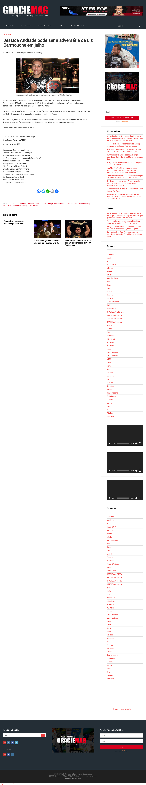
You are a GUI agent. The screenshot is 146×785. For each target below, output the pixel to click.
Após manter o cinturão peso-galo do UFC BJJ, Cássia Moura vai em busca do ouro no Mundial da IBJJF (124, 196)
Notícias (10, 26)
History (109, 329)
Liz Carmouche (60, 203)
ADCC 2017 (111, 265)
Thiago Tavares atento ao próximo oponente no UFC (15, 222)
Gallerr (109, 305)
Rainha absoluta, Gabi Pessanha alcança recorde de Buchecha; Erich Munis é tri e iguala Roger (125, 157)
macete (109, 349)
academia (110, 255)
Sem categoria (112, 393)
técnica (109, 403)
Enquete (110, 295)
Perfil (109, 379)
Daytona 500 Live (7, 784)
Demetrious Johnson (18, 203)
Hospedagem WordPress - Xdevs (73, 778)
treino (109, 406)
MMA (109, 359)
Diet (108, 288)
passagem (111, 376)
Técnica (110, 400)
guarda (109, 325)
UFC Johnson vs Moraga (17, 206)
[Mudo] (136, 443)
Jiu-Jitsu (110, 342)
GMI (61, 26)
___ (108, 251)
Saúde (109, 389)
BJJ (108, 282)
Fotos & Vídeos (113, 302)
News (109, 366)
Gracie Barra (111, 309)
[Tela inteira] (140, 443)
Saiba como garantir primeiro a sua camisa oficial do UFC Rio (47, 241)
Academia (110, 258)
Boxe (109, 285)
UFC (5, 206)
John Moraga (47, 203)
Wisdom (110, 413)
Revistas (110, 386)
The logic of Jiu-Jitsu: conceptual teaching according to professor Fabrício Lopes (123, 145)
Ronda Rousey (84, 203)
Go (43, 735)
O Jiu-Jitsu (26, 26)
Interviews (111, 335)
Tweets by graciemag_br (122, 709)
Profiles (110, 383)
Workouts (110, 416)
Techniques (111, 396)
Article (109, 271)
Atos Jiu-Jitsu (112, 278)
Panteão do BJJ (45, 26)
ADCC (109, 261)
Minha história (112, 352)
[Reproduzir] (109, 443)
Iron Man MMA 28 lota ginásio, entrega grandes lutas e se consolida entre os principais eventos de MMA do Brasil (122, 170)
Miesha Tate (72, 203)
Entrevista (110, 298)
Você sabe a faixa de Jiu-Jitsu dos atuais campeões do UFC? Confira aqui (78, 242)
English (109, 292)
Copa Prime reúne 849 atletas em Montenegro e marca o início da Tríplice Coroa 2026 (125, 177)
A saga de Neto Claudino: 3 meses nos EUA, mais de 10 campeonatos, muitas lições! (124, 150)
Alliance (110, 268)
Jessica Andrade (34, 203)
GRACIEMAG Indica (114, 315)
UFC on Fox (33, 206)
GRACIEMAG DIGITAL (79, 26)
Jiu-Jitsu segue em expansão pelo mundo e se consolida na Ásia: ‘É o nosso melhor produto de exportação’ (124, 183)
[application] (125, 435)
